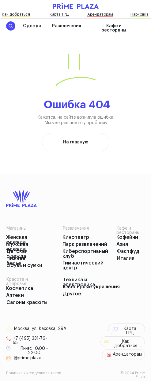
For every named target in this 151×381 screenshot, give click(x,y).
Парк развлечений (84, 244)
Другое (72, 293)
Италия (125, 258)
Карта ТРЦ (59, 14)
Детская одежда (17, 254)
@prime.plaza (27, 358)
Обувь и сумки (24, 265)
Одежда (32, 26)
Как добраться (16, 14)
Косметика (19, 288)
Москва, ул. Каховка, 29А (40, 329)
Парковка (139, 14)
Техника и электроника (79, 282)
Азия (122, 244)
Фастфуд (128, 251)
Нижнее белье (15, 261)
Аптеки (15, 295)
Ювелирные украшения (91, 286)
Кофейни (127, 237)
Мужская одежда (17, 247)
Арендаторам (100, 14)
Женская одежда (16, 240)
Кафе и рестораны (113, 28)
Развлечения (66, 26)
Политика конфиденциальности (33, 373)
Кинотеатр (75, 237)
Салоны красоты (26, 302)
